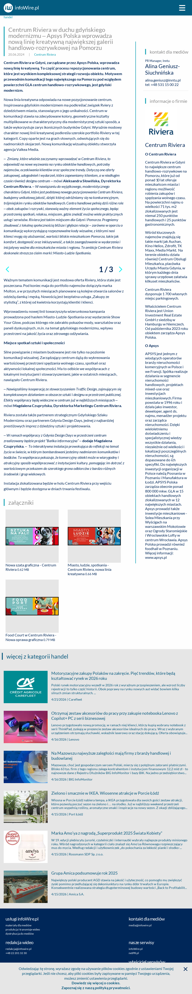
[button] (185, 969)
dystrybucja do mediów (20, 933)
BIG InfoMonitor (81, 779)
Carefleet (75, 699)
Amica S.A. (76, 894)
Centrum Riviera (45, 54)
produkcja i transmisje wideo (23, 929)
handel (8, 17)
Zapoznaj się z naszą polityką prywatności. (96, 987)
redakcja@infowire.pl (18, 949)
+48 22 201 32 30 (16, 953)
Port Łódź (76, 814)
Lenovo (74, 739)
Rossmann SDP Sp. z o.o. (86, 854)
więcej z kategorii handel (37, 656)
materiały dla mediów (18, 925)
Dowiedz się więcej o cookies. (96, 983)
